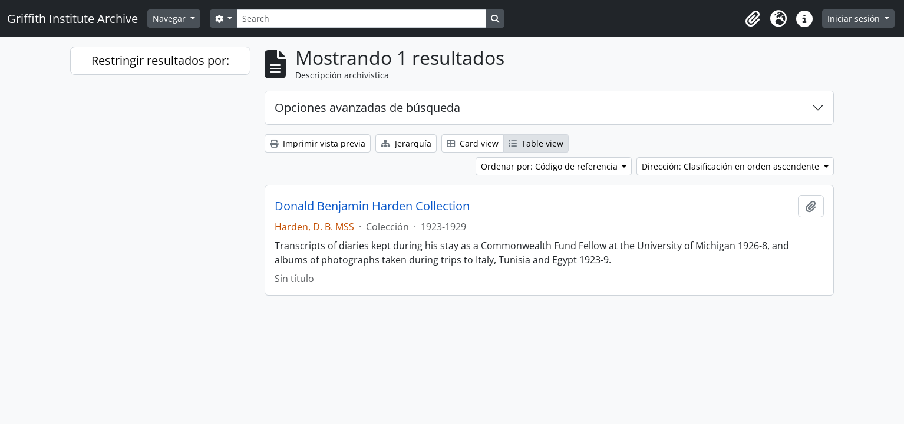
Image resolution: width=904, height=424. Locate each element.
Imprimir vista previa (317, 143)
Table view (536, 143)
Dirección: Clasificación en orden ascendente (731, 166)
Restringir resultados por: (160, 60)
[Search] (361, 18)
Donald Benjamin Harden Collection (372, 206)
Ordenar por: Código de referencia (550, 166)
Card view (473, 143)
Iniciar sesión (854, 18)
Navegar (170, 18)
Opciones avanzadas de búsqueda (367, 107)
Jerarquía (406, 143)
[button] (753, 19)
